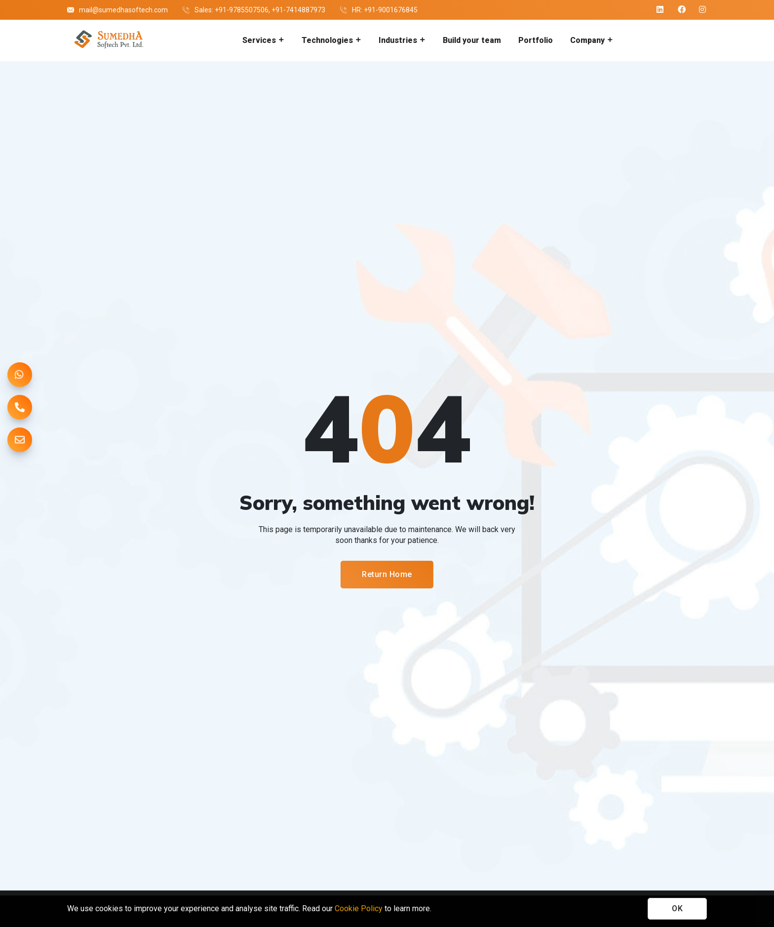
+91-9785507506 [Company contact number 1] (242, 10)
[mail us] (19, 439)
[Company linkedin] (660, 9)
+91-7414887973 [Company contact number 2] (298, 10)
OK (677, 908)
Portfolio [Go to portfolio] (535, 40)
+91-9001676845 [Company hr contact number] (391, 10)
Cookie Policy (359, 908)
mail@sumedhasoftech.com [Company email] (123, 10)
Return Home (387, 574)
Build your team (472, 40)
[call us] (19, 407)
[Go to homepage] (108, 40)
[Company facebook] (682, 9)
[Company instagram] (703, 9)
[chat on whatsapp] (19, 374)
